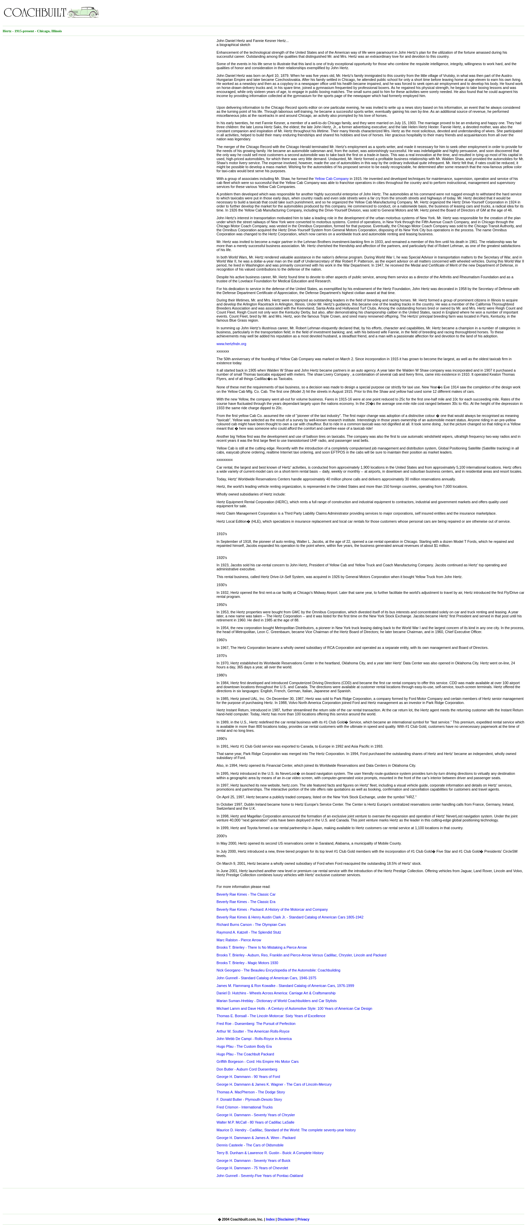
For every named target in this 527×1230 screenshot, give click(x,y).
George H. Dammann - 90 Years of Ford (248, 1077)
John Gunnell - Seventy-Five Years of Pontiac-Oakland (259, 1176)
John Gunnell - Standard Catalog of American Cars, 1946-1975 (266, 978)
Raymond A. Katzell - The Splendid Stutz (248, 932)
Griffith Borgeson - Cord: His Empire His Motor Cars (257, 1061)
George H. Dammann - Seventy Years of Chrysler (255, 1115)
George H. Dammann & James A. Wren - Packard (255, 1138)
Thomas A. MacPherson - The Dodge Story (250, 1092)
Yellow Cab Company (332, 179)
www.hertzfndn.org (231, 344)
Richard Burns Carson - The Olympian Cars (251, 924)
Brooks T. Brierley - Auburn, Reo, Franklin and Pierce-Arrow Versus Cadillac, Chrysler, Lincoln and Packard (301, 955)
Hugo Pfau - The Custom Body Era (244, 1046)
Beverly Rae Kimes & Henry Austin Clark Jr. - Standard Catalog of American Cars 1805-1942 (289, 917)
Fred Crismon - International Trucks (244, 1107)
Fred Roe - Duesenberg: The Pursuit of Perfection (255, 1024)
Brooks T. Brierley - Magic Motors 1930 (247, 963)
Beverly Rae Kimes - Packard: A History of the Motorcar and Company (272, 909)
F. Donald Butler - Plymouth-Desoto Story (249, 1099)
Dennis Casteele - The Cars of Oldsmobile (249, 1145)
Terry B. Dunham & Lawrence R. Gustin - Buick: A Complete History (270, 1153)
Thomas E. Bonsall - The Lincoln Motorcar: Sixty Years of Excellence (270, 1016)
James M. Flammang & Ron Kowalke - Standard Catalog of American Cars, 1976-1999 (285, 986)
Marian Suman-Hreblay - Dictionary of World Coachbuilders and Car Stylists (276, 1001)
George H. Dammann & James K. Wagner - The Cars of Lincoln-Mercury (273, 1084)
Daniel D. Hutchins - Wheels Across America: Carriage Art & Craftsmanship (275, 993)
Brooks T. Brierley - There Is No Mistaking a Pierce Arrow (261, 947)
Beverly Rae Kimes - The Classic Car (246, 894)
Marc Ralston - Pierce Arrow (238, 940)
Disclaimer (286, 1219)
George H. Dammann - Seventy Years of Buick (253, 1160)
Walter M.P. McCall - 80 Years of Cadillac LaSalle (255, 1122)
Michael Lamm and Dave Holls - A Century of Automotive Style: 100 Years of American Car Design (294, 1008)
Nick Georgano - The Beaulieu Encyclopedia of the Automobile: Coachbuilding (278, 970)
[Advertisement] (445, 13)
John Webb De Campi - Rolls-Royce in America (254, 1039)
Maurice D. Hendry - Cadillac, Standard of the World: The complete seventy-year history (286, 1130)
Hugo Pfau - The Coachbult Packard (245, 1054)
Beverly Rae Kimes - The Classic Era (245, 902)
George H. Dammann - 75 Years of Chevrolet (252, 1168)
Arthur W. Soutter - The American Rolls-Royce (252, 1031)
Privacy (303, 1219)
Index (270, 1219)
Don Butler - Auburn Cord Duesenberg (246, 1069)
